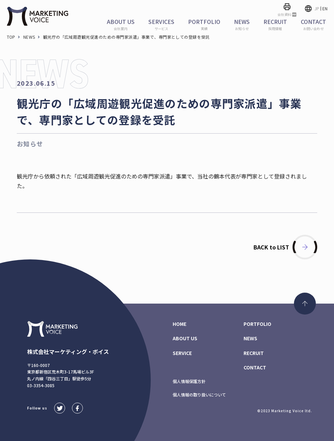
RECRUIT (254, 353)
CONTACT (255, 367)
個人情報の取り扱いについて (199, 394)
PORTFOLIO (257, 323)
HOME (179, 323)
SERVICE (182, 353)
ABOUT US (185, 338)
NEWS (250, 338)
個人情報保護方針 (189, 381)
